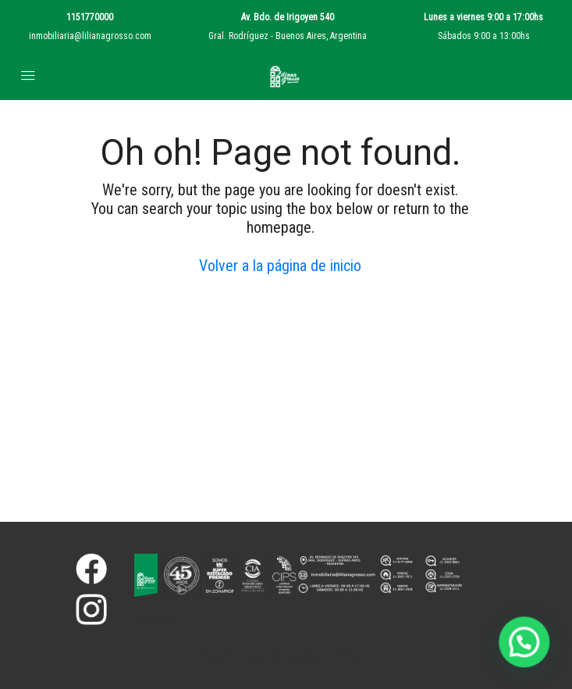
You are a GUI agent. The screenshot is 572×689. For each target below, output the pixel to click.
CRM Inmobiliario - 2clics (314, 656)
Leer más (154, 620)
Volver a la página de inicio (280, 265)
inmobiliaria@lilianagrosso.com (90, 35)
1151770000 (89, 17)
